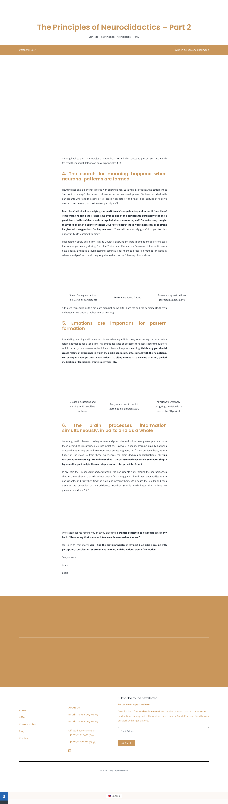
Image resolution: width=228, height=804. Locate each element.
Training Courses (104, 241)
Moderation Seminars (133, 246)
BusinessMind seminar (102, 250)
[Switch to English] (113, 796)
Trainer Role (98, 215)
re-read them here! (73, 163)
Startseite (93, 36)
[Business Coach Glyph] (36, 697)
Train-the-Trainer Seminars (83, 472)
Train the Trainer (106, 246)
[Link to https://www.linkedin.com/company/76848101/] (88, 750)
